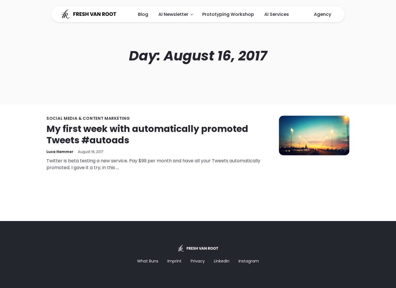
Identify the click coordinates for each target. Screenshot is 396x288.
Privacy (198, 261)
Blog (143, 14)
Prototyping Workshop (228, 14)
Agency (322, 14)
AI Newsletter (173, 14)
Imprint (174, 261)
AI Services (276, 14)
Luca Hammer (59, 151)
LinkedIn (221, 261)
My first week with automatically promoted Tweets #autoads (147, 134)
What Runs (147, 261)
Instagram (249, 261)
